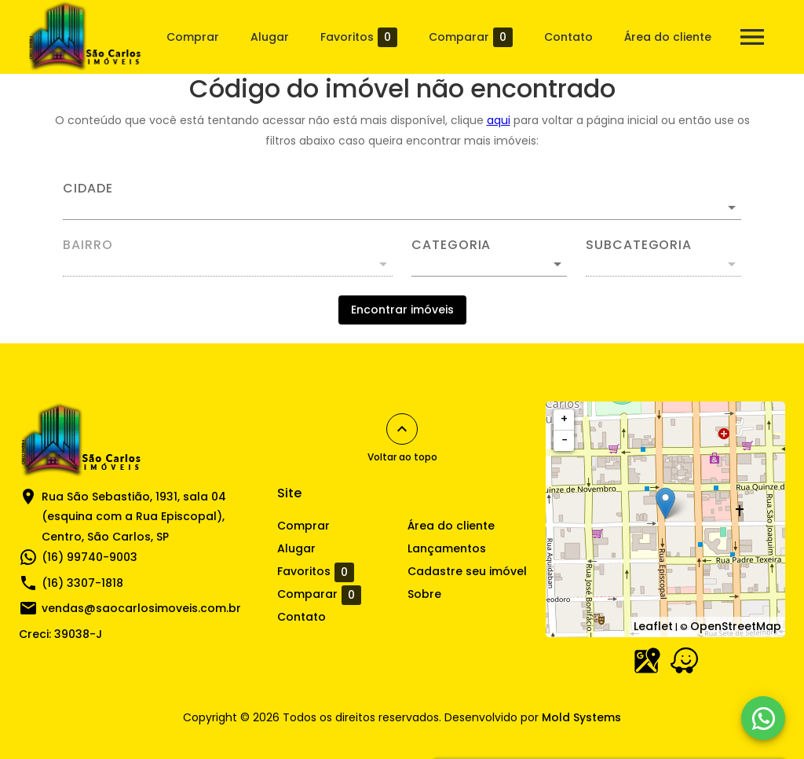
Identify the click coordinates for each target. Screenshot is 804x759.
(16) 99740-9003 (89, 557)
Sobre (424, 594)
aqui (498, 120)
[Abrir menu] (752, 37)
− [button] (564, 440)
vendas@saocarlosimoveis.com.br (141, 608)
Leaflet (653, 626)
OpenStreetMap (735, 626)
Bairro (88, 245)
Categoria (451, 245)
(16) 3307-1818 (82, 583)
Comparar (471, 37)
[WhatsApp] (763, 718)
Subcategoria (639, 245)
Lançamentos (446, 548)
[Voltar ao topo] (402, 429)
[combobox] (402, 201)
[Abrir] (732, 207)
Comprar (192, 37)
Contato (568, 37)
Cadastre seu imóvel (467, 571)
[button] (489, 264)
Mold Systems (581, 717)
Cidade (88, 188)
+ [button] (564, 419)
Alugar (269, 37)
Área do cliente (667, 37)
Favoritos (358, 37)
